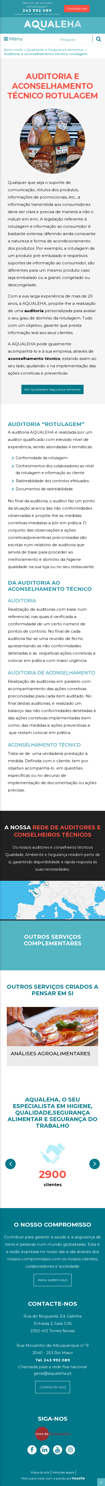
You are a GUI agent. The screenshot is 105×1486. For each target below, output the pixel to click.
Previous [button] (10, 1164)
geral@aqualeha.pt (53, 1373)
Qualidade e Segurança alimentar (55, 50)
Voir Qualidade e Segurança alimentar (52, 389)
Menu (13, 39)
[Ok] (98, 39)
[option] (52, 1164)
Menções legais (63, 1472)
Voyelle (78, 1478)
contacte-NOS (52, 1387)
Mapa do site (40, 1472)
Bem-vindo (13, 50)
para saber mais (52, 1280)
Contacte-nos (77, 8)
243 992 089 (37, 10)
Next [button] (94, 1164)
